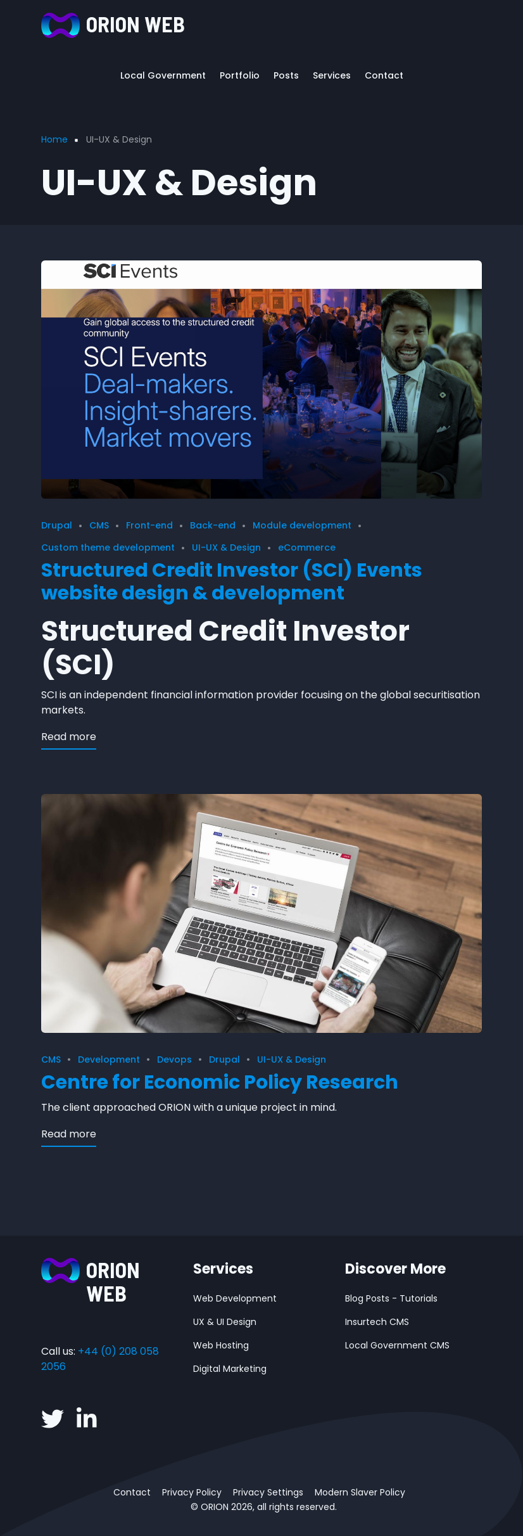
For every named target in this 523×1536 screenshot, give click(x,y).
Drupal (56, 525)
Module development (302, 525)
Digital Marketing (230, 1368)
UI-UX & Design (226, 547)
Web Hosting (221, 1345)
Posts (286, 75)
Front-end (149, 525)
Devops (174, 1059)
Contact (384, 75)
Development (109, 1059)
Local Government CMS (397, 1345)
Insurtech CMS (377, 1321)
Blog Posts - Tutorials (391, 1298)
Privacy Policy (192, 1493)
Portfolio (240, 75)
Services (332, 75)
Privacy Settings (268, 1493)
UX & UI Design (224, 1321)
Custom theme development (108, 547)
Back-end (213, 525)
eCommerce (307, 547)
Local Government (163, 75)
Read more (68, 736)
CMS (99, 525)
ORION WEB (135, 24)
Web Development (235, 1298)
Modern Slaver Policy (360, 1493)
